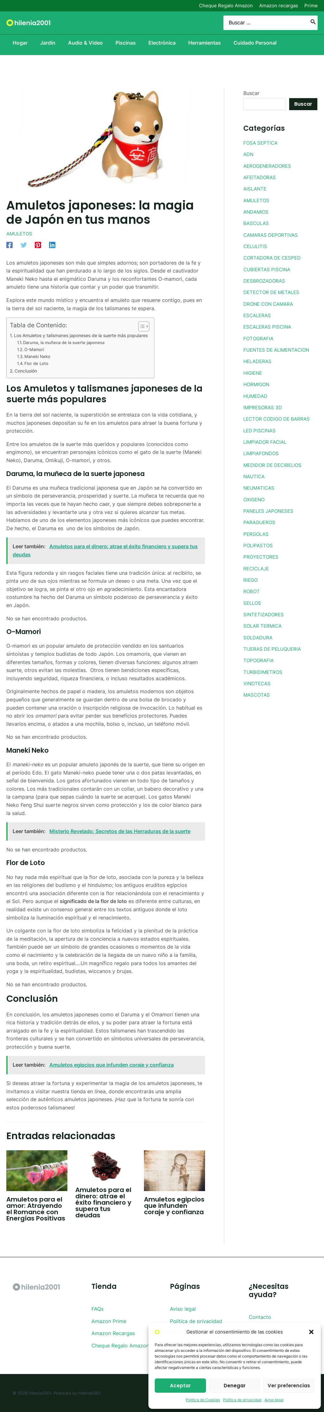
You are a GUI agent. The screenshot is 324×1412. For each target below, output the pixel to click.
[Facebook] (9, 244)
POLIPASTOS (258, 541)
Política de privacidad (242, 1399)
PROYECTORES (261, 553)
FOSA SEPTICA (261, 143)
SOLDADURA (258, 633)
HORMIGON (257, 382)
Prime (311, 6)
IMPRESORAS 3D (263, 405)
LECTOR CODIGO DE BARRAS (279, 416)
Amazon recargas (278, 6)
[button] (311, 1332)
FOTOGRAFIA (259, 336)
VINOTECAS (257, 678)
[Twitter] (24, 244)
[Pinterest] (38, 244)
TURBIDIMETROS (263, 667)
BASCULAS (257, 222)
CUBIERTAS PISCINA (268, 268)
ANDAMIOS (256, 211)
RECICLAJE (257, 564)
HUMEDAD (256, 393)
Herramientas (211, 43)
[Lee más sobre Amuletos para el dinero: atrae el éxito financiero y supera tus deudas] (105, 1165)
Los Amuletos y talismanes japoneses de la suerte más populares (87, 335)
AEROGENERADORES (269, 165)
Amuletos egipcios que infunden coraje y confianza (174, 1205)
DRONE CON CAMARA (270, 302)
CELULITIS (256, 245)
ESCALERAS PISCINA (268, 325)
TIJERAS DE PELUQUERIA (274, 644)
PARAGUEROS (260, 519)
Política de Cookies (203, 1399)
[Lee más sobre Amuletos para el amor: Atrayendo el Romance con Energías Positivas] (36, 1170)
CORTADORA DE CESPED (274, 257)
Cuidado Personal (263, 43)
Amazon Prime (108, 1321)
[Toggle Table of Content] (153, 326)
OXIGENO (254, 496)
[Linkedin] (52, 244)
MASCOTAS (257, 690)
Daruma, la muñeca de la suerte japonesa (66, 342)
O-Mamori (35, 349)
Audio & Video (84, 43)
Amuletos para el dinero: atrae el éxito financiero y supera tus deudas (103, 1202)
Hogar (13, 43)
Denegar (235, 1385)
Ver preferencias (289, 1385)
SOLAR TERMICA (263, 621)
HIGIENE (253, 370)
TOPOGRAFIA (259, 655)
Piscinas (127, 43)
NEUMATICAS (260, 484)
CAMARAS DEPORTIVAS (272, 234)
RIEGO (251, 576)
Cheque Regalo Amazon (226, 6)
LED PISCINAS (260, 427)
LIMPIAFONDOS (262, 450)
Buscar (251, 93)
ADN (248, 154)
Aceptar (180, 1385)
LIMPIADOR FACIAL (266, 439)
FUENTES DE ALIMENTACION (278, 348)
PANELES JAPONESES (270, 507)
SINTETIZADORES (264, 610)
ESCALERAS (258, 314)
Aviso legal (274, 1399)
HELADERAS (258, 359)
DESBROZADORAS (265, 279)
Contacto (260, 1317)
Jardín (44, 43)
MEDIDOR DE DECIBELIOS (274, 462)
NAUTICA (254, 473)
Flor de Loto (37, 363)
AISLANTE (255, 188)
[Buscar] (313, 23)
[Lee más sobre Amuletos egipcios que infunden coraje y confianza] (174, 1170)
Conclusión (27, 371)
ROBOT (251, 587)
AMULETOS (20, 233)
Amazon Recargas (113, 1333)
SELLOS (252, 598)
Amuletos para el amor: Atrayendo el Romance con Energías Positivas (35, 1209)
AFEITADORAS (260, 177)
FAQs (97, 1309)
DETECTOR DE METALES (273, 291)
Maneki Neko (39, 356)
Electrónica (165, 43)
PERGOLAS (256, 530)
